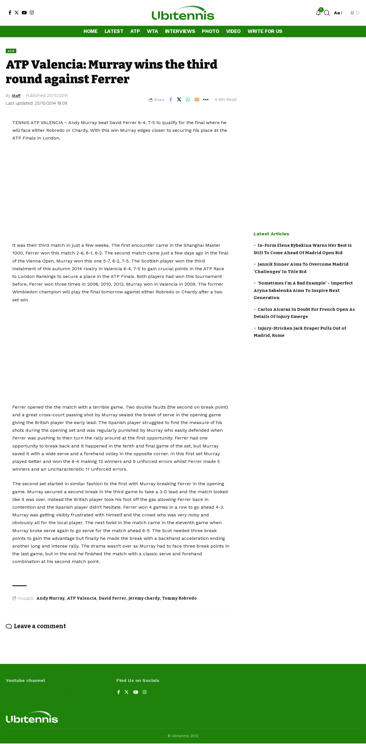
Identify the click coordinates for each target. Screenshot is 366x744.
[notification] (318, 13)
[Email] (197, 100)
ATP (11, 51)
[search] (327, 13)
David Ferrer (112, 598)
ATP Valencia (81, 598)
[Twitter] (16, 12)
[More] (206, 100)
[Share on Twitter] (179, 100)
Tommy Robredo (179, 598)
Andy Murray (50, 598)
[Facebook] (10, 12)
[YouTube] (24, 12)
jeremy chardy (144, 598)
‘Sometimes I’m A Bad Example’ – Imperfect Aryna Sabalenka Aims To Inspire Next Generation (303, 290)
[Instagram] (31, 12)
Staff (17, 96)
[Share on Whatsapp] (188, 100)
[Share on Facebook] (170, 100)
